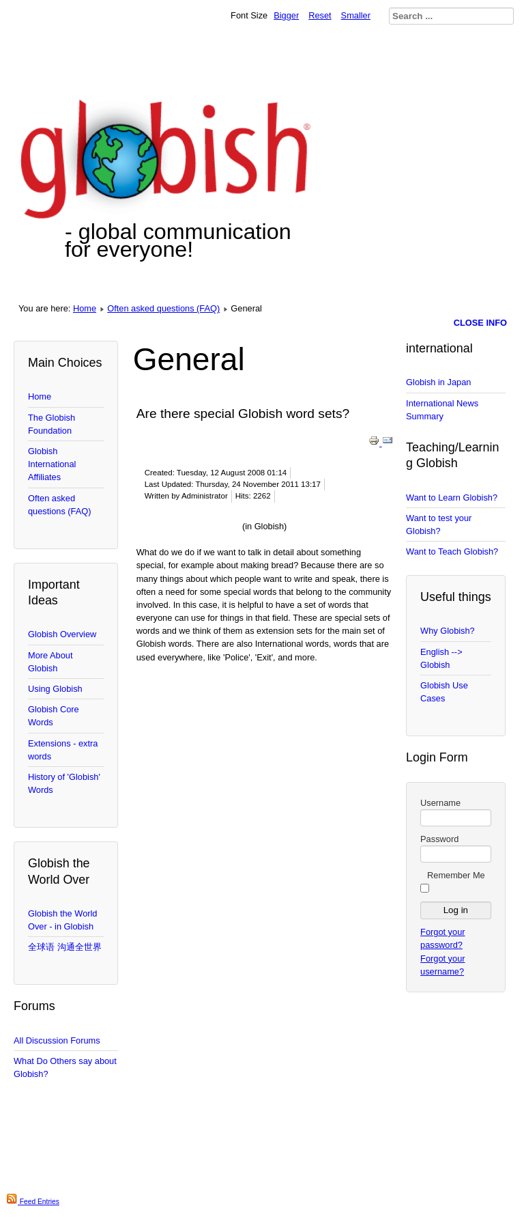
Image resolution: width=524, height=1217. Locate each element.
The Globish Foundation (51, 424)
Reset (319, 15)
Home (84, 308)
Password (439, 839)
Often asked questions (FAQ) (163, 308)
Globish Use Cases (444, 691)
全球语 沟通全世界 (65, 947)
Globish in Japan (438, 382)
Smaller (355, 15)
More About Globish (50, 661)
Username (440, 803)
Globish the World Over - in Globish (62, 920)
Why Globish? (447, 631)
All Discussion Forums (57, 1040)
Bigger (286, 15)
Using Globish (55, 689)
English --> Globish (441, 658)
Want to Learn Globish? (451, 497)
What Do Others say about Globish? (65, 1067)
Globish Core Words (53, 715)
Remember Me (456, 875)
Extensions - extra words (63, 749)
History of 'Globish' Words (64, 783)
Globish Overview (62, 634)
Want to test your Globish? (438, 524)
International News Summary (442, 409)
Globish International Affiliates (52, 464)
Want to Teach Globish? (452, 551)
